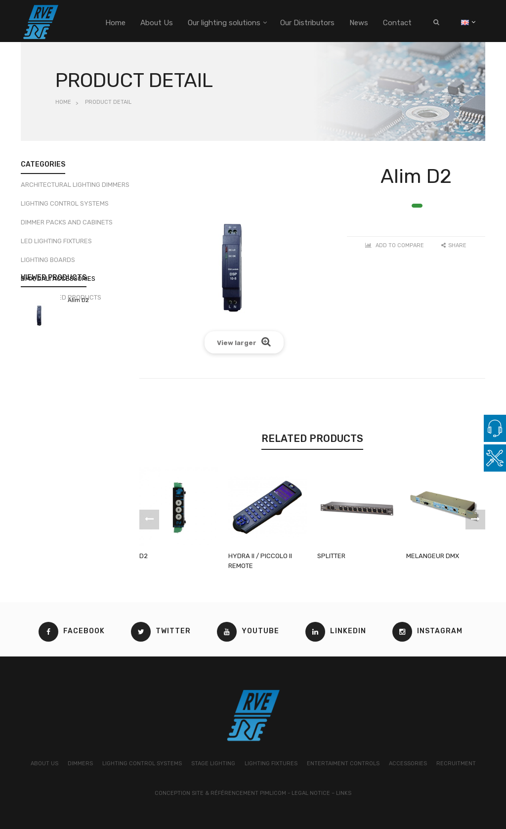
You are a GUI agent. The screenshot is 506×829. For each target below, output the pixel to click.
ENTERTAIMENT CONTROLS (343, 763)
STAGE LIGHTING (213, 763)
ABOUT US (44, 763)
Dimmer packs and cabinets (67, 225)
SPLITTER (331, 556)
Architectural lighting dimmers (75, 188)
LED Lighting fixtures (56, 244)
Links (343, 793)
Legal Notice (311, 793)
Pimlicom (273, 793)
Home (63, 102)
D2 (143, 556)
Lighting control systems (65, 207)
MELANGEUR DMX (432, 556)
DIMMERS (80, 763)
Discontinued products (61, 301)
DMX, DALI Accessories (58, 282)
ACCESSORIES (408, 763)
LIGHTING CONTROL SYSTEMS (142, 763)
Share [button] (453, 245)
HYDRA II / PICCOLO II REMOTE (260, 560)
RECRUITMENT (456, 763)
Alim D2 (78, 360)
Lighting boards (48, 263)
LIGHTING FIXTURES (271, 763)
